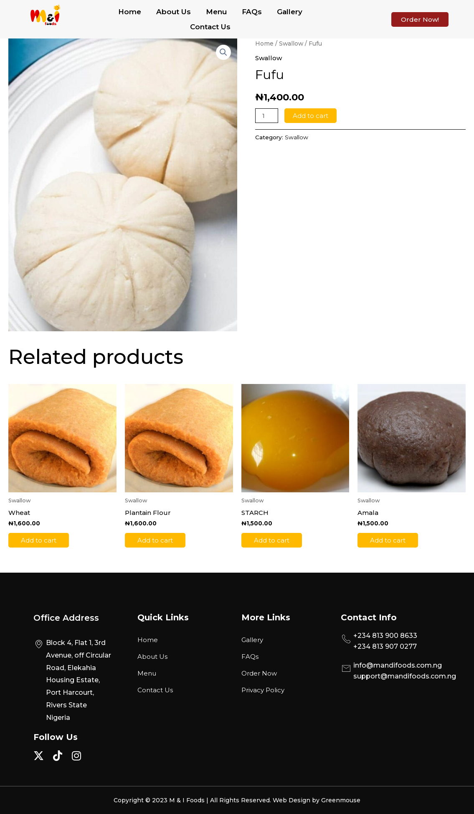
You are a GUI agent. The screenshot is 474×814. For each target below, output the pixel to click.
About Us (173, 12)
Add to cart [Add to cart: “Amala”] (388, 540)
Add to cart (310, 116)
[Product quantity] (266, 115)
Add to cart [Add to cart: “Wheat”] (38, 540)
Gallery (289, 12)
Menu (216, 12)
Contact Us (210, 27)
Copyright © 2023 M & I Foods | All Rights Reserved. (193, 800)
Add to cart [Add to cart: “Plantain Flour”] (155, 540)
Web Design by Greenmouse (316, 800)
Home (129, 12)
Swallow (291, 43)
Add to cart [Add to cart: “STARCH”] (271, 540)
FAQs (252, 12)
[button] (223, 52)
